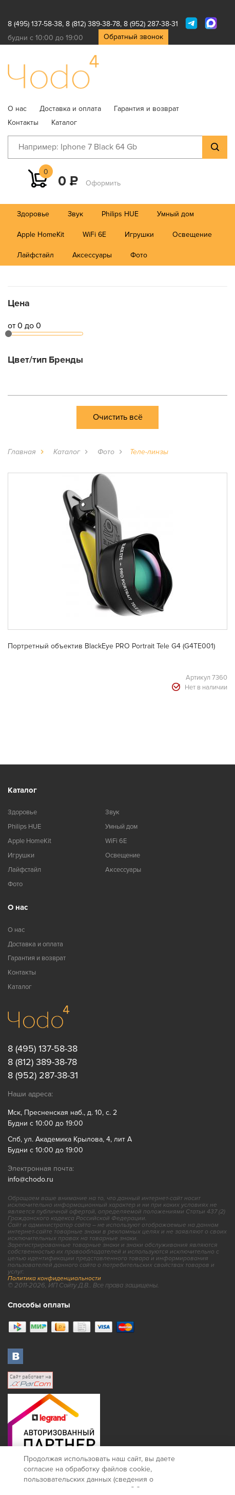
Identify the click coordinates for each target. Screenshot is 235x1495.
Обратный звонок (133, 36)
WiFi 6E (94, 234)
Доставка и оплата (70, 108)
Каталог (64, 122)
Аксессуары (92, 255)
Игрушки (139, 234)
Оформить (103, 183)
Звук (75, 214)
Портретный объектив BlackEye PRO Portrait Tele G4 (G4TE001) (111, 646)
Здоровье (33, 214)
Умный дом (175, 214)
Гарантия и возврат (146, 108)
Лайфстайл (35, 255)
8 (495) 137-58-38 (35, 24)
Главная (22, 451)
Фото (138, 255)
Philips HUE (120, 214)
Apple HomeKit (40, 234)
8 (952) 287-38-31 (151, 24)
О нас (17, 108)
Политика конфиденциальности (54, 1278)
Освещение (192, 234)
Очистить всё (118, 417)
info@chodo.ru (30, 1179)
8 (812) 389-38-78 (93, 24)
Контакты (23, 122)
